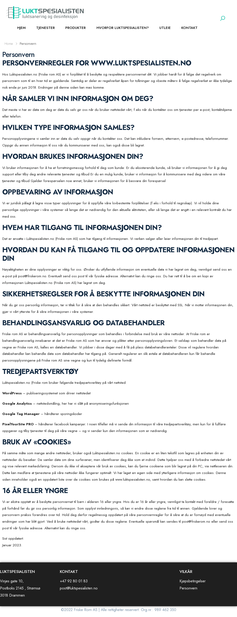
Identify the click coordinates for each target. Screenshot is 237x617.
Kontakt (189, 27)
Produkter (75, 27)
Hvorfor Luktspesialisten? (122, 27)
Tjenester (45, 27)
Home (9, 43)
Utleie (165, 27)
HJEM (21, 27)
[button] (222, 18)
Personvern (188, 588)
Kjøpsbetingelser (192, 581)
